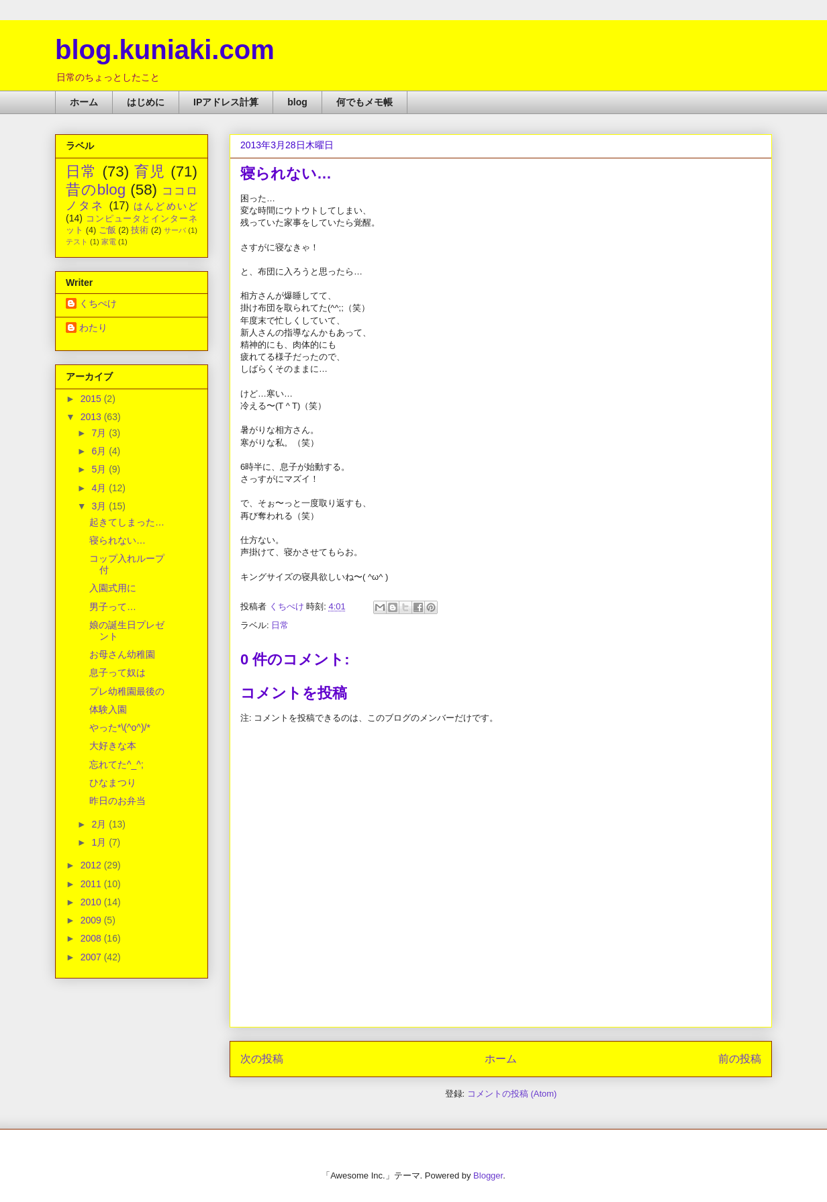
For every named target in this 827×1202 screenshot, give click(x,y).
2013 (92, 416)
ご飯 (107, 230)
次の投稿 (261, 1058)
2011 (92, 884)
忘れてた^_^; (116, 764)
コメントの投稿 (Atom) (512, 1094)
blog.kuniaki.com (165, 49)
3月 (100, 506)
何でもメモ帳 (364, 102)
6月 (100, 451)
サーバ (175, 230)
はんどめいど (165, 206)
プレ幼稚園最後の (126, 691)
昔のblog (96, 189)
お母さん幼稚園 (122, 654)
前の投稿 (739, 1058)
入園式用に (112, 588)
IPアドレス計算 (225, 102)
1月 (100, 842)
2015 (92, 398)
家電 (108, 242)
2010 (92, 902)
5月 (100, 469)
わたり (93, 327)
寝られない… (117, 540)
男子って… (112, 606)
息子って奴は (117, 672)
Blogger (488, 1175)
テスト (77, 242)
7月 (100, 433)
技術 (139, 230)
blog (297, 102)
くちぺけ (98, 303)
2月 (100, 824)
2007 (92, 957)
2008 (92, 938)
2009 (92, 920)
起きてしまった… (126, 522)
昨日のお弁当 (117, 800)
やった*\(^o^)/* (119, 727)
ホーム (84, 102)
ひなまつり (112, 782)
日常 (280, 625)
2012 (92, 865)
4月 (100, 488)
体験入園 (108, 709)
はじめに (145, 102)
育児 (150, 171)
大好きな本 (112, 745)
